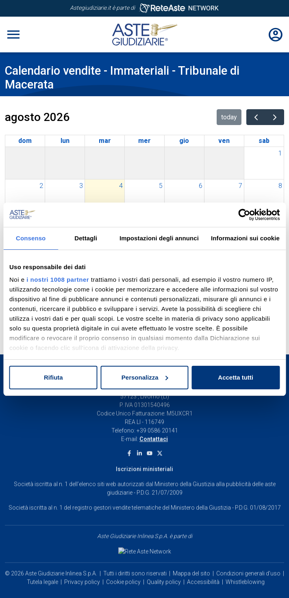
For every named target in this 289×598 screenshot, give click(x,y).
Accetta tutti (235, 377)
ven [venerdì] (224, 141)
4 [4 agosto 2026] (121, 186)
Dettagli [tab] (85, 238)
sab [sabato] (264, 141)
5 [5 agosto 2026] (161, 186)
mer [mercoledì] (144, 141)
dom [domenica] (25, 141)
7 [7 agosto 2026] (240, 186)
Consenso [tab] (31, 238)
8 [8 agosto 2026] (280, 186)
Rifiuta (53, 377)
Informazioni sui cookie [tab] (245, 238)
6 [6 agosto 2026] (200, 186)
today (229, 117)
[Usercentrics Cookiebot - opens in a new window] (244, 215)
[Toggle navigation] (13, 34)
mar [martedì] (105, 141)
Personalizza (145, 377)
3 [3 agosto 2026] (81, 186)
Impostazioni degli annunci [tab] (159, 238)
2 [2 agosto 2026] (41, 186)
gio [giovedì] (184, 141)
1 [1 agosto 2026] (280, 153)
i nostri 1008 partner (57, 279)
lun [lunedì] (65, 141)
